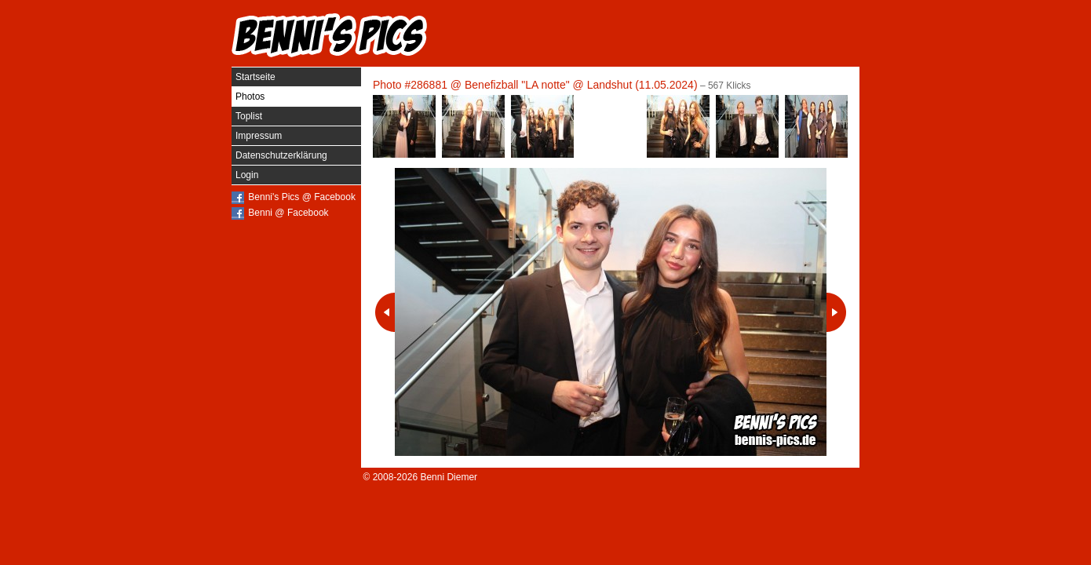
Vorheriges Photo (385, 312)
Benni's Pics (330, 35)
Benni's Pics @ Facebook (302, 196)
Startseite (255, 76)
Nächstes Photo (836, 312)
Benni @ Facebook (288, 212)
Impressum (258, 135)
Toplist (248, 116)
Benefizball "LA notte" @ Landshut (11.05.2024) (581, 84)
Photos (250, 96)
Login (246, 175)
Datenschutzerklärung (281, 155)
